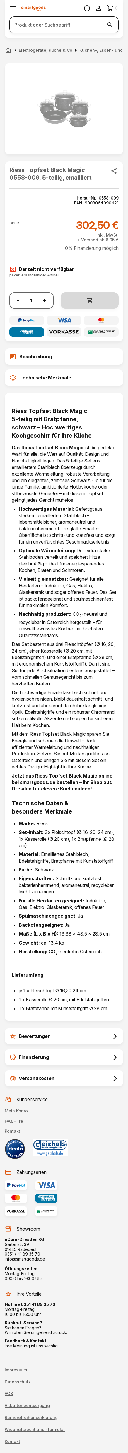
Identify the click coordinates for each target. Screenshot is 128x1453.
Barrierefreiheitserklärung (31, 1417)
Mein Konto (16, 1110)
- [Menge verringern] (18, 300)
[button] (14, 223)
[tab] (64, 356)
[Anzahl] (31, 300)
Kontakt (12, 1131)
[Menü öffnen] (12, 8)
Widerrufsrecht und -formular (35, 1429)
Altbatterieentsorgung (27, 1405)
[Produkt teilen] (114, 171)
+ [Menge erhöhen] (44, 300)
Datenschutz (18, 1382)
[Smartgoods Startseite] (33, 8)
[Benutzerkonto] (98, 8)
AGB (9, 1393)
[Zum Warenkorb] (113, 8)
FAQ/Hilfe (14, 1121)
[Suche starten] (110, 24)
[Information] (87, 8)
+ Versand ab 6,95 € (98, 240)
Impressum (16, 1370)
